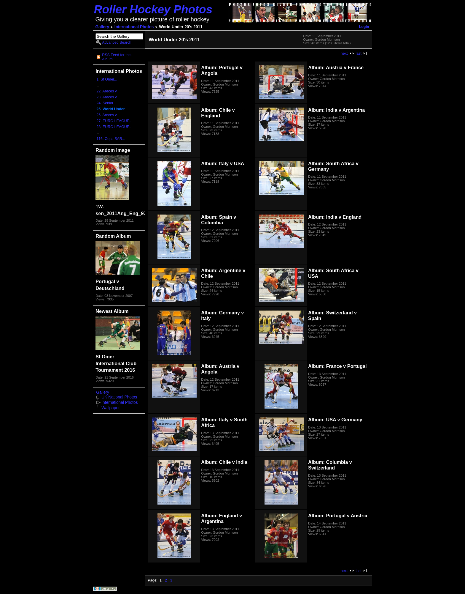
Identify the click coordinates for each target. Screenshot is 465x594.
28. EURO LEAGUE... (114, 127)
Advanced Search (116, 42)
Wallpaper (110, 408)
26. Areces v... (108, 115)
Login (364, 27)
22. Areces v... (108, 91)
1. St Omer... (106, 79)
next (344, 53)
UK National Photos (119, 397)
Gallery (102, 27)
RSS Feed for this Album (116, 57)
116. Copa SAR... (110, 139)
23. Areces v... (108, 97)
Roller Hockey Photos (153, 9)
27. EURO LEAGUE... (114, 121)
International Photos (134, 27)
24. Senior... (106, 103)
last (358, 53)
